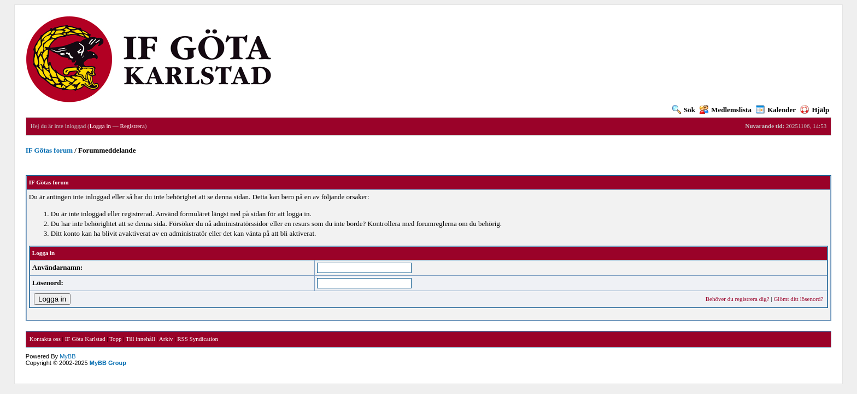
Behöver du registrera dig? (738, 299)
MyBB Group (108, 363)
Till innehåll (140, 338)
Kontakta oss (45, 338)
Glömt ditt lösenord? (798, 299)
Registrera (132, 126)
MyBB (67, 356)
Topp (115, 338)
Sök (683, 110)
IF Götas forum (49, 150)
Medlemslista (726, 110)
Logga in (100, 126)
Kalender (776, 110)
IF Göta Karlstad (85, 338)
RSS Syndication (197, 338)
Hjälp (814, 110)
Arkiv (166, 338)
